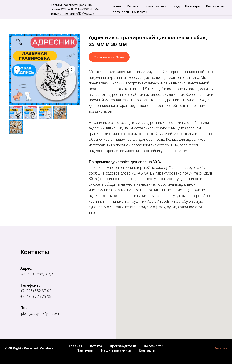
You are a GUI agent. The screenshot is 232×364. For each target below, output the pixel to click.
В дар (177, 6)
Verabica (221, 348)
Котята (132, 6)
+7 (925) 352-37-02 (35, 290)
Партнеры (192, 6)
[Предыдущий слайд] (17, 69)
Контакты (139, 12)
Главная (116, 6)
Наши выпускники (116, 350)
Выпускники (215, 6)
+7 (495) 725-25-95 (35, 296)
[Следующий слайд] (71, 69)
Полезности (119, 12)
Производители (154, 6)
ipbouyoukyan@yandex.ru (41, 313)
